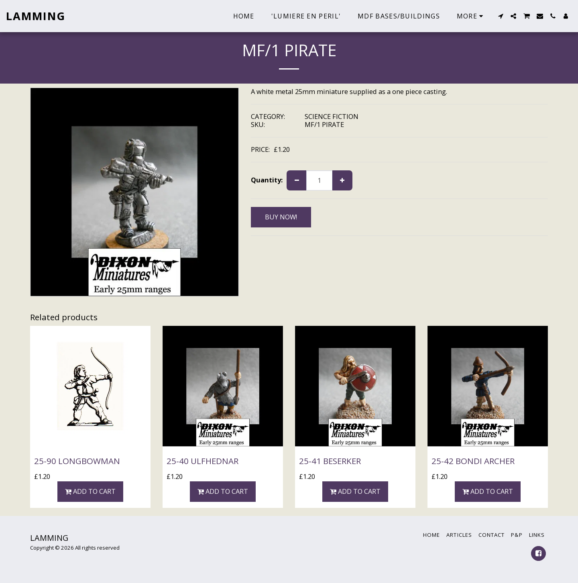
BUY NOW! (281, 216)
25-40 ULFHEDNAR (202, 460)
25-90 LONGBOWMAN (77, 460)
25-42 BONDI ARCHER (473, 460)
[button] (501, 16)
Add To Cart (90, 491)
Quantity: (267, 180)
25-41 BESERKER (330, 460)
